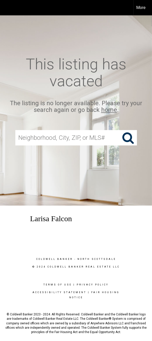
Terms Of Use (57, 284)
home (109, 110)
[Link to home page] (8, 7)
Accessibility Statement (59, 292)
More (141, 7)
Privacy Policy (93, 284)
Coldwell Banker (54, 259)
